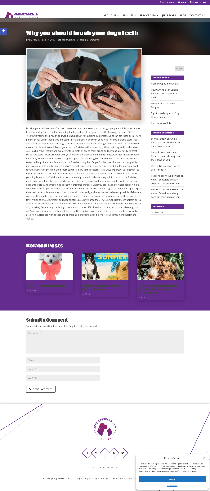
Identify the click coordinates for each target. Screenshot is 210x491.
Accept (172, 479)
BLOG (182, 15)
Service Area (148, 15)
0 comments (93, 39)
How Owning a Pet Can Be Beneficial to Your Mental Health (164, 93)
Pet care (80, 39)
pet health (62, 39)
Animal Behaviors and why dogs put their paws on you (166, 142)
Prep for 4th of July (161, 123)
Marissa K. (34, 39)
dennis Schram (158, 138)
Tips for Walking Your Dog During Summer (102, 288)
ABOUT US (109, 15)
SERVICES (128, 15)
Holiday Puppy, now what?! (165, 83)
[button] (3, 31)
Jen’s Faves (169, 15)
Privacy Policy (172, 485)
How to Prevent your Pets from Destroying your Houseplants (157, 289)
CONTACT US (198, 15)
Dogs (72, 39)
